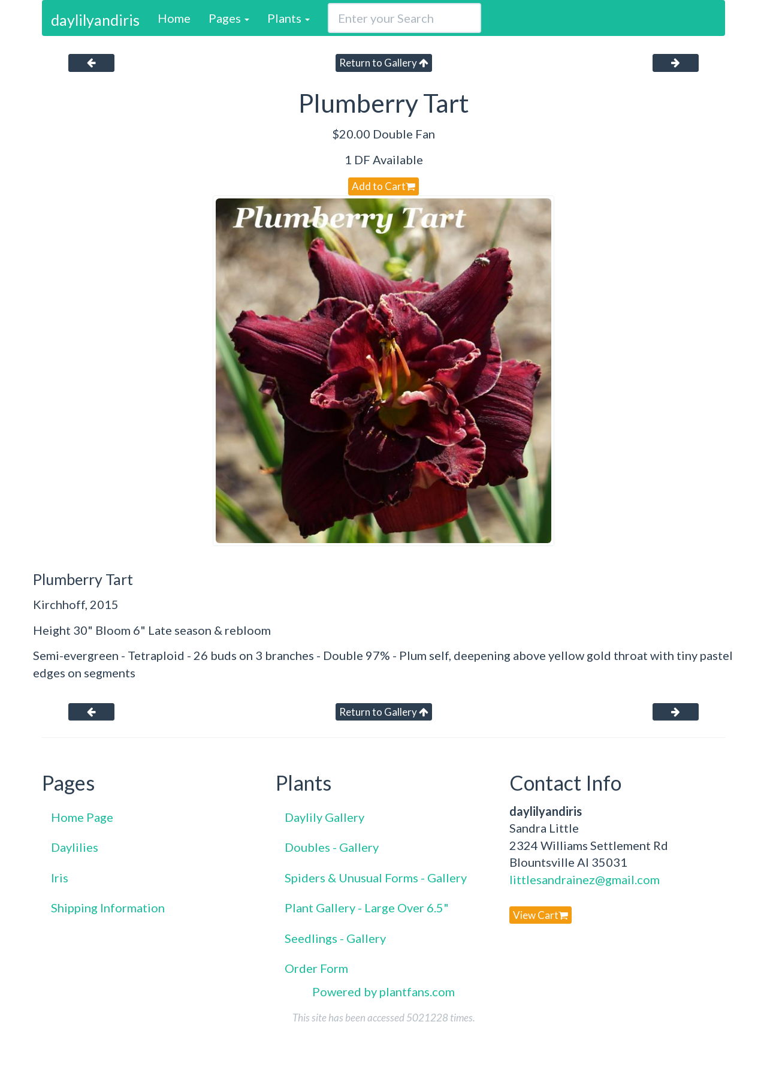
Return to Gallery (383, 62)
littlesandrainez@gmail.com (584, 879)
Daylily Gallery (324, 817)
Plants (288, 18)
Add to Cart (383, 186)
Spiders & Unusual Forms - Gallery (376, 877)
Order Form (316, 968)
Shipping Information (108, 907)
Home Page (82, 817)
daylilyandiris (95, 20)
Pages (229, 18)
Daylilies (74, 847)
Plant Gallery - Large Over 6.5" (367, 907)
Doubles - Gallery (332, 847)
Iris (59, 877)
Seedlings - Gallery (335, 938)
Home (174, 18)
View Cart (540, 915)
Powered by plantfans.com (383, 991)
